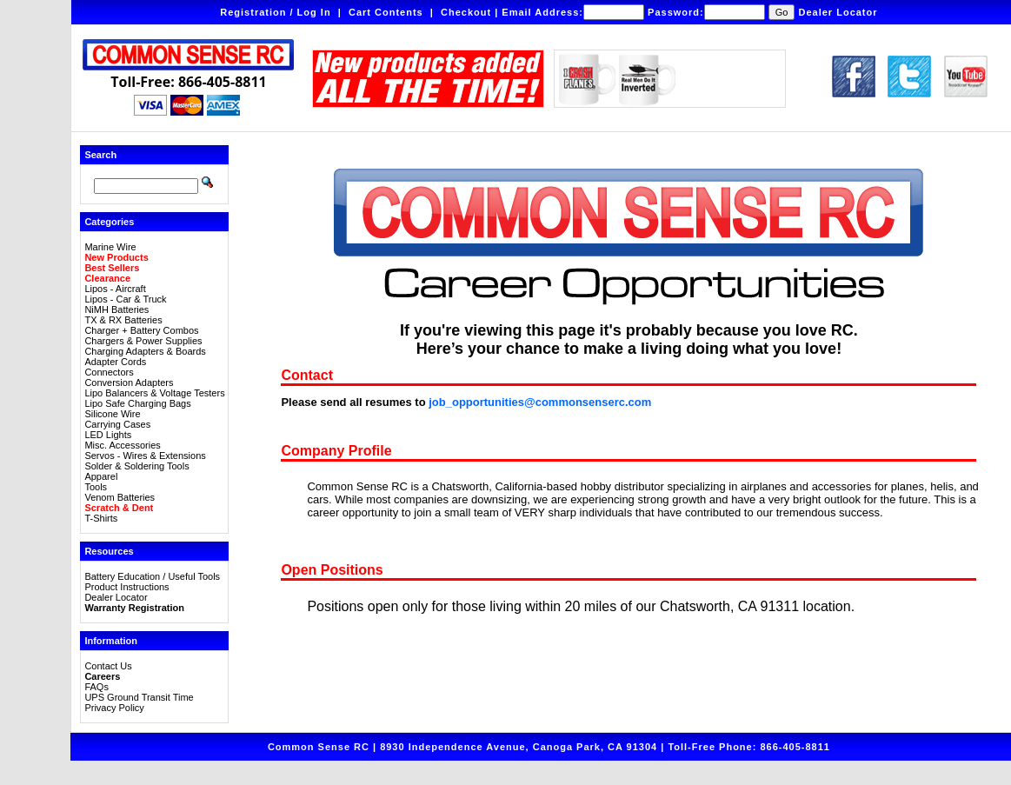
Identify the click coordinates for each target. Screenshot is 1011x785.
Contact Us (107, 666)
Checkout (466, 12)
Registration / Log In (275, 12)
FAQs (96, 687)
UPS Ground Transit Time (138, 697)
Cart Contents (386, 12)
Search (100, 155)
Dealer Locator (838, 12)
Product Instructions (126, 587)
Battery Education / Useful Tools (152, 576)
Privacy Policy (113, 707)
